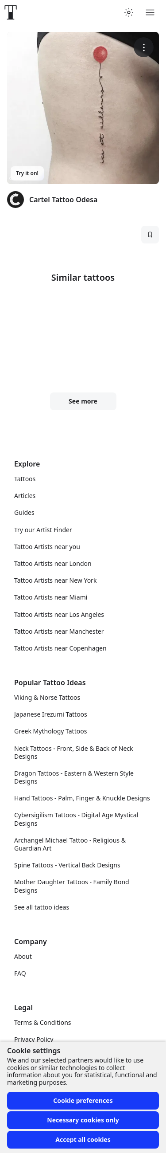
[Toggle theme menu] (129, 12)
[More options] (144, 47)
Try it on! (27, 173)
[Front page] (10, 12)
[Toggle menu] (150, 12)
